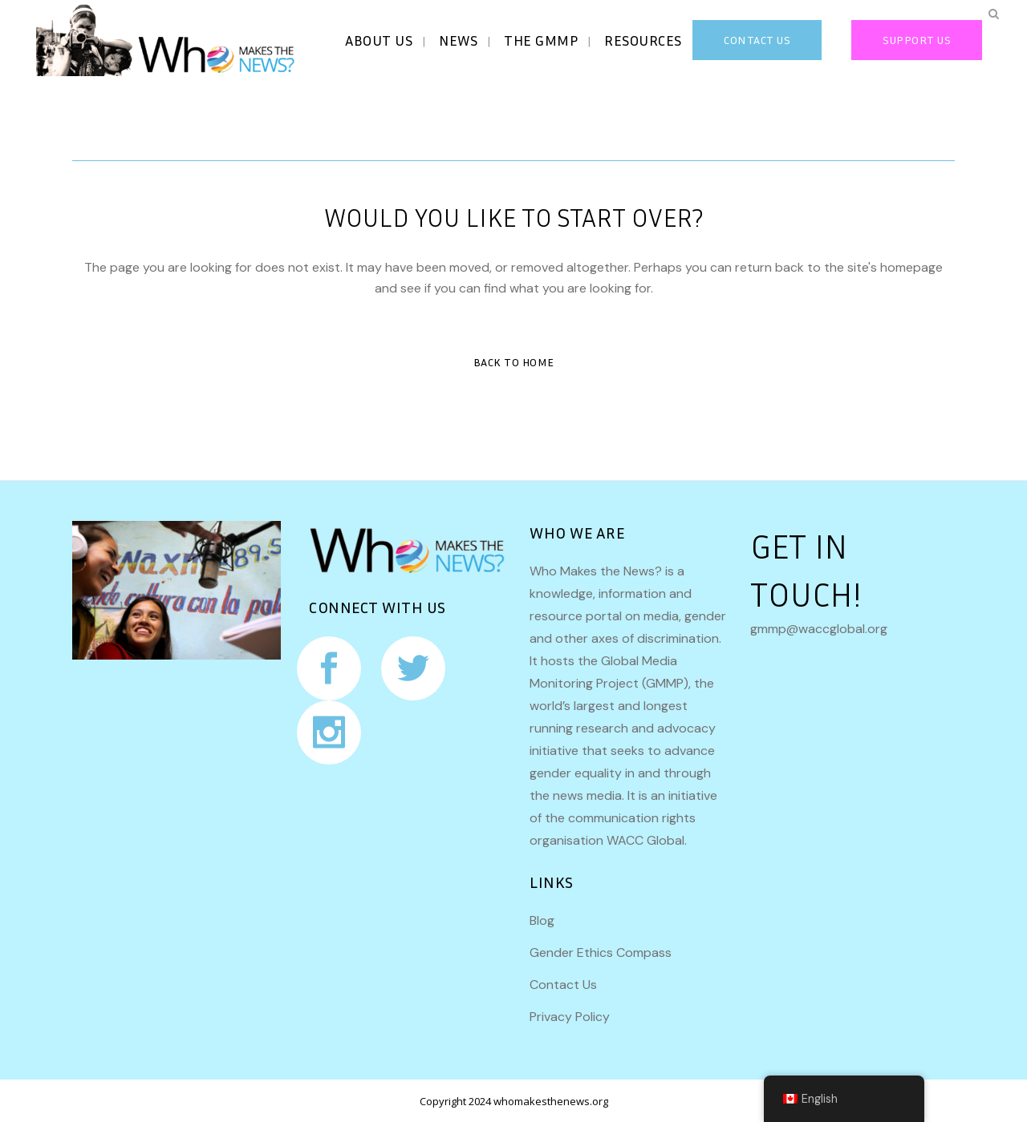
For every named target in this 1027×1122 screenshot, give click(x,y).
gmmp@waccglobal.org (818, 628)
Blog (542, 920)
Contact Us (563, 984)
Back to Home (513, 362)
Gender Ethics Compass (601, 952)
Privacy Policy (570, 1016)
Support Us (903, 39)
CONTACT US (743, 39)
